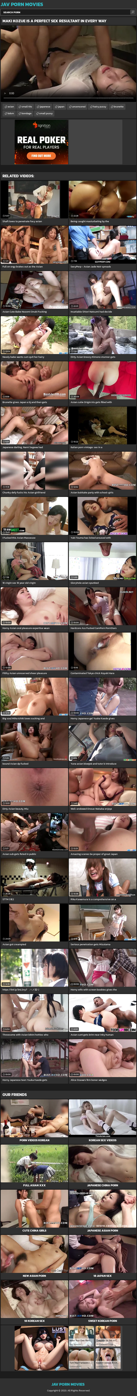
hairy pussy (99, 107)
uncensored (78, 107)
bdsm (11, 113)
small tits (27, 107)
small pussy (46, 113)
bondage (27, 113)
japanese (45, 107)
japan (61, 107)
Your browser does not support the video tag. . (68, 64)
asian (11, 107)
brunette (119, 107)
